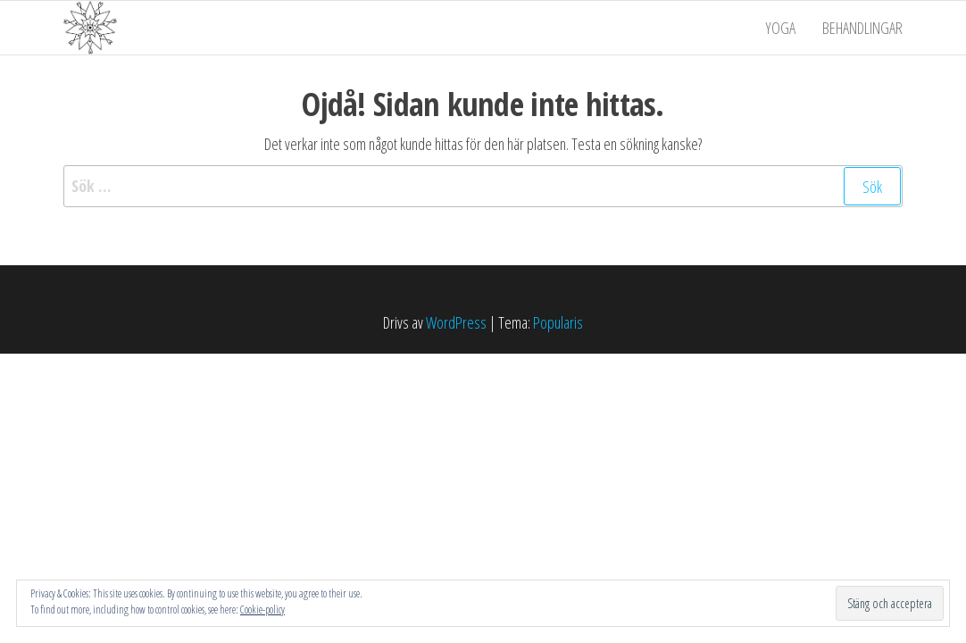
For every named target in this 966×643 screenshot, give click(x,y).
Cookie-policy (262, 609)
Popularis (558, 322)
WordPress (456, 322)
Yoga (780, 27)
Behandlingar (862, 27)
